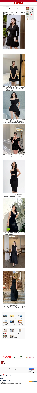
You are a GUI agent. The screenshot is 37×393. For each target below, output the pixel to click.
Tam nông (9, 379)
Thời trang (7, 6)
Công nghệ (15, 377)
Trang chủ (4, 6)
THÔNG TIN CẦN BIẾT (3, 368)
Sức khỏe (21, 378)
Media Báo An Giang (10, 380)
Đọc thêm (4, 332)
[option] (7, 365)
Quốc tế (2, 378)
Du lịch (21, 379)
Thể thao (15, 378)
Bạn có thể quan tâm (5, 314)
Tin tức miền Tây (3, 380)
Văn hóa (8, 378)
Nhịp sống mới (3, 379)
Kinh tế (2, 377)
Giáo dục (8, 377)
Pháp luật (21, 377)
